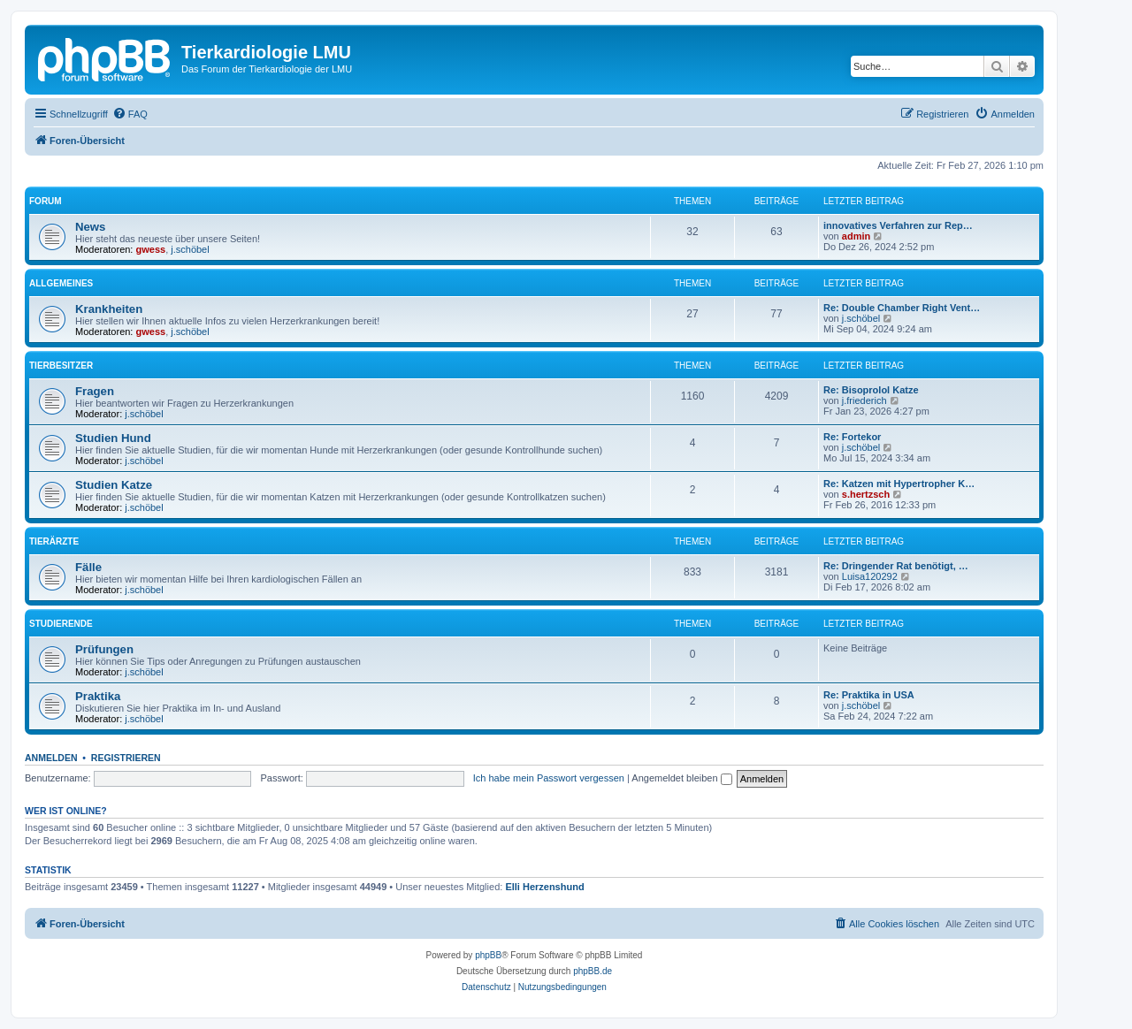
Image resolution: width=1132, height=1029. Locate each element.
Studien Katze (113, 485)
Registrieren (126, 757)
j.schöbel (190, 249)
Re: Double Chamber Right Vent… (901, 307)
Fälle (88, 567)
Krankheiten (108, 309)
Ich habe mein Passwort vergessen (548, 778)
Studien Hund (113, 438)
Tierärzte (54, 541)
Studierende (61, 624)
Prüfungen (104, 649)
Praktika (97, 696)
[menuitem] (130, 114)
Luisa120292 (870, 576)
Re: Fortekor (852, 436)
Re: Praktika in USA (868, 695)
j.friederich (864, 400)
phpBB (488, 955)
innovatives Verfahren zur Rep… (898, 225)
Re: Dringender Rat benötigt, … (895, 565)
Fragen (94, 391)
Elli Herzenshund (544, 886)
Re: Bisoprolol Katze (871, 390)
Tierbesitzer (61, 365)
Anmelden (51, 757)
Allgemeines (61, 283)
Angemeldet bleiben (681, 778)
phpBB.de (592, 971)
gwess (151, 249)
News (90, 226)
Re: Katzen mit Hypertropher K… (899, 483)
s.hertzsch (866, 494)
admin (856, 236)
